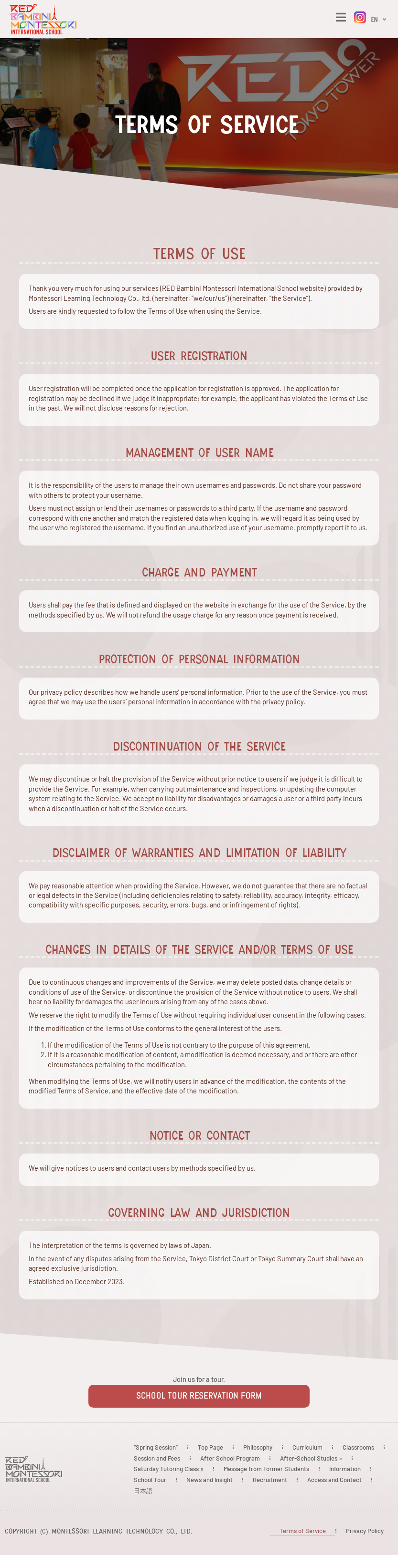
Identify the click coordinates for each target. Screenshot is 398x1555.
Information (345, 1469)
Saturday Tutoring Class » (169, 1469)
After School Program (230, 1458)
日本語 (143, 1490)
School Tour (150, 1479)
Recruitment (270, 1479)
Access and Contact (334, 1479)
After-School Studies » (311, 1458)
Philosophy (257, 1447)
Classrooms (358, 1447)
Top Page (210, 1447)
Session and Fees (157, 1458)
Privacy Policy (365, 1530)
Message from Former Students (266, 1469)
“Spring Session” (156, 1447)
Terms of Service (303, 1530)
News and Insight (209, 1479)
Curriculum (307, 1447)
